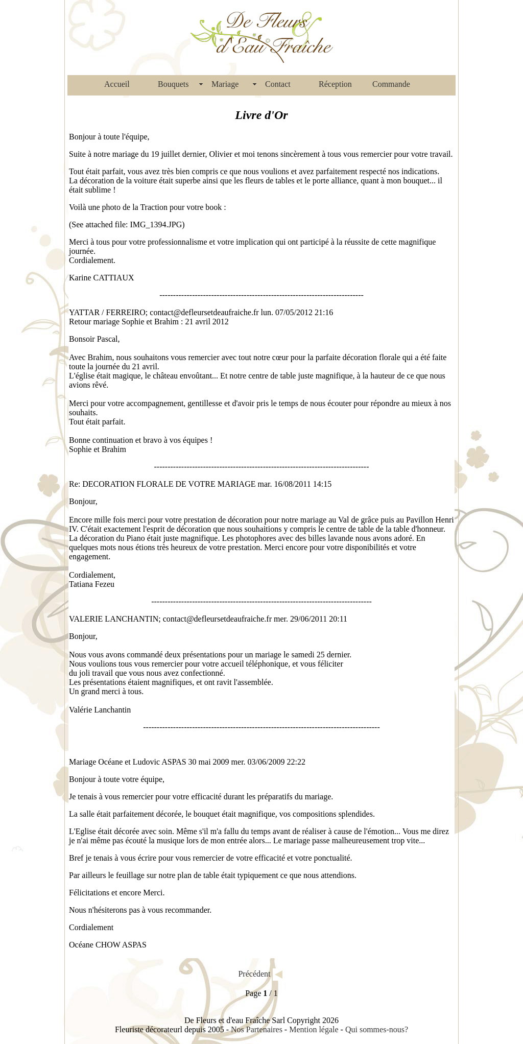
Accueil (117, 84)
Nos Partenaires (256, 1029)
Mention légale (313, 1029)
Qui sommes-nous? (376, 1029)
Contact (278, 84)
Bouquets (173, 84)
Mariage (225, 84)
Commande (391, 84)
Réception (335, 84)
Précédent (254, 973)
